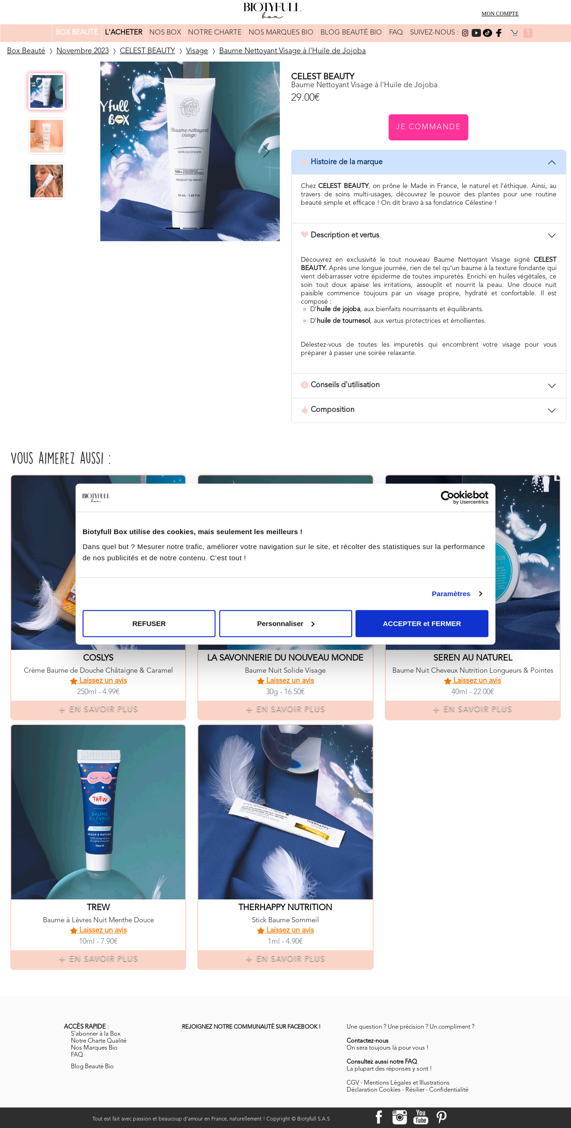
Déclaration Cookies (374, 1090)
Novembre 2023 (82, 51)
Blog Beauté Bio (92, 1067)
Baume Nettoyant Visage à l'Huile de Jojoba (292, 51)
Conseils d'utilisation (340, 385)
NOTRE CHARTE (215, 32)
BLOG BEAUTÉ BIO (351, 32)
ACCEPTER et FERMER (422, 623)
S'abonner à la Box (95, 1034)
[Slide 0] (173, 228)
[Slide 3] (207, 228)
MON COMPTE (500, 13)
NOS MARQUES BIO (281, 32)
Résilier (415, 1090)
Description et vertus (340, 235)
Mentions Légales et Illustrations (407, 1083)
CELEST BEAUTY (147, 51)
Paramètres (451, 594)
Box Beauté (26, 51)
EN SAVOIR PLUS (98, 710)
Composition (328, 410)
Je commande (428, 127)
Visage (197, 51)
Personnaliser (285, 623)
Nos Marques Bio (94, 1048)
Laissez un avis (98, 681)
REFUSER (149, 623)
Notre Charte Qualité (98, 1041)
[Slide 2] (190, 228)
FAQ (396, 32)
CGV (353, 1083)
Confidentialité (448, 1090)
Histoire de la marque (342, 162)
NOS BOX (165, 32)
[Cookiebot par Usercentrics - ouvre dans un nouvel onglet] (447, 498)
